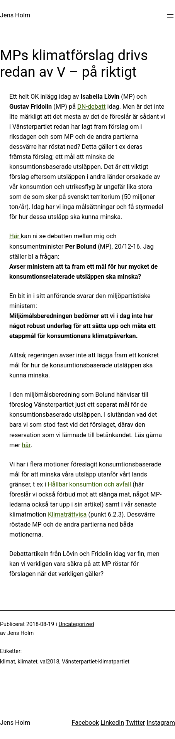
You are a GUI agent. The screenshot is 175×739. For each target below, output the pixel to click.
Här (15, 236)
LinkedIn (112, 722)
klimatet (27, 661)
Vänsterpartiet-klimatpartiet (95, 661)
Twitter (135, 722)
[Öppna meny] (170, 15)
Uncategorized (76, 624)
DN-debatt (91, 106)
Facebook (85, 722)
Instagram (160, 722)
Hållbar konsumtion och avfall (89, 484)
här (26, 445)
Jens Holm (15, 15)
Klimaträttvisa (67, 514)
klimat (7, 661)
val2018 (49, 661)
